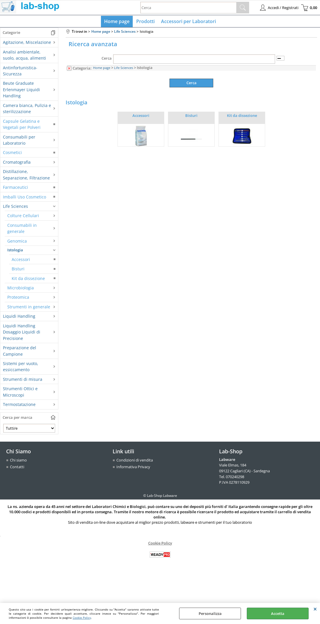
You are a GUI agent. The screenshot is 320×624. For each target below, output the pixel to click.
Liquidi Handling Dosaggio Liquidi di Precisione (21, 333)
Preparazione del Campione (19, 352)
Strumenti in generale (28, 308)
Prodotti (145, 22)
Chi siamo (18, 461)
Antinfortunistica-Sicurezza (20, 72)
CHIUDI (315, 609)
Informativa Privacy (133, 468)
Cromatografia (17, 163)
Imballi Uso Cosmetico (24, 198)
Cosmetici (12, 154)
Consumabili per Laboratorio (19, 141)
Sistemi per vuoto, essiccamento (20, 368)
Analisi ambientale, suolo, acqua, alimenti (24, 56)
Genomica (17, 242)
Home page (117, 22)
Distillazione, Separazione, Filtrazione (26, 176)
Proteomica (18, 298)
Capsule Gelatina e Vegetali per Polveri (22, 125)
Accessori (21, 260)
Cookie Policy (82, 618)
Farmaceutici (15, 188)
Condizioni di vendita (134, 461)
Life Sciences (15, 207)
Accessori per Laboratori (187, 22)
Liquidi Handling (19, 317)
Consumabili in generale (22, 229)
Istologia (15, 251)
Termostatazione (19, 406)
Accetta (277, 613)
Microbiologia (20, 289)
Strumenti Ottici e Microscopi (20, 393)
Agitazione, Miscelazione (27, 43)
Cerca (107, 59)
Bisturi (18, 270)
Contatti (17, 468)
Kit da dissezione (28, 279)
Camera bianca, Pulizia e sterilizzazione (27, 109)
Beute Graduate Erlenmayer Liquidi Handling (21, 91)
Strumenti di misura (22, 380)
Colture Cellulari (23, 217)
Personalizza (210, 613)
